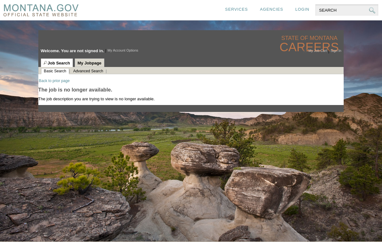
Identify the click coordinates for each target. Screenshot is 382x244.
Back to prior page (54, 81)
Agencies (271, 9)
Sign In (335, 51)
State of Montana (310, 38)
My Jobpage (89, 63)
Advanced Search (88, 71)
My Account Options (122, 50)
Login (302, 9)
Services (236, 9)
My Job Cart (317, 51)
